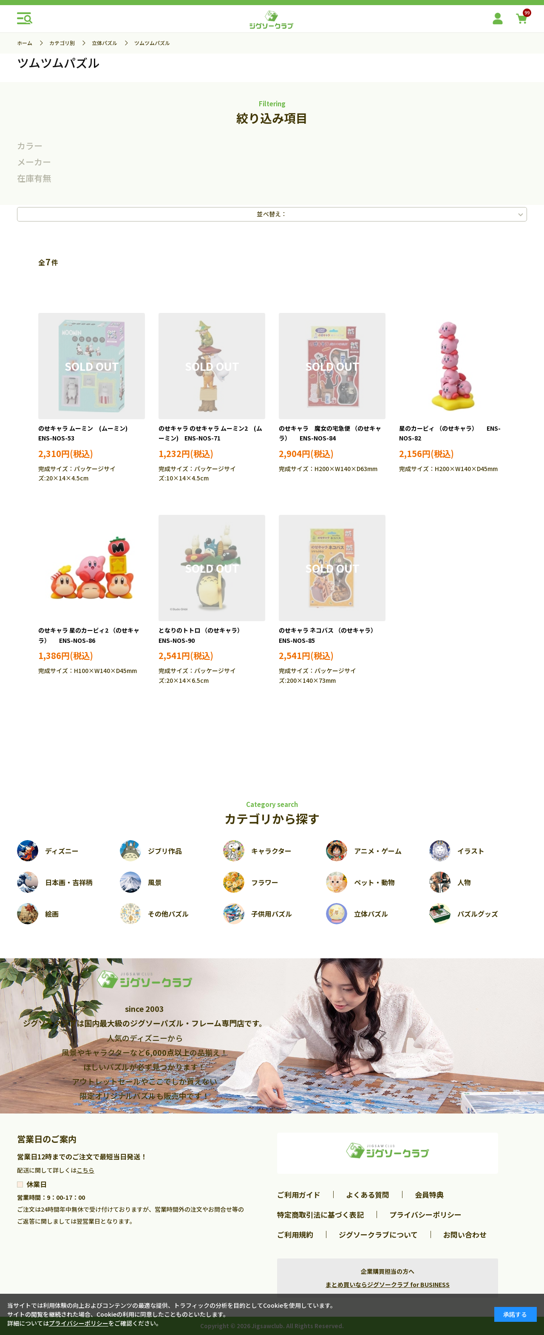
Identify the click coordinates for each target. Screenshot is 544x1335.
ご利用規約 (295, 1234)
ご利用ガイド (298, 1194)
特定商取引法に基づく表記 (320, 1214)
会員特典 (429, 1194)
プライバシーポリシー (425, 1214)
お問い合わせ (465, 1234)
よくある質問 (367, 1194)
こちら (85, 1170)
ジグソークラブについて (378, 1234)
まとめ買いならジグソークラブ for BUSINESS (388, 1284)
